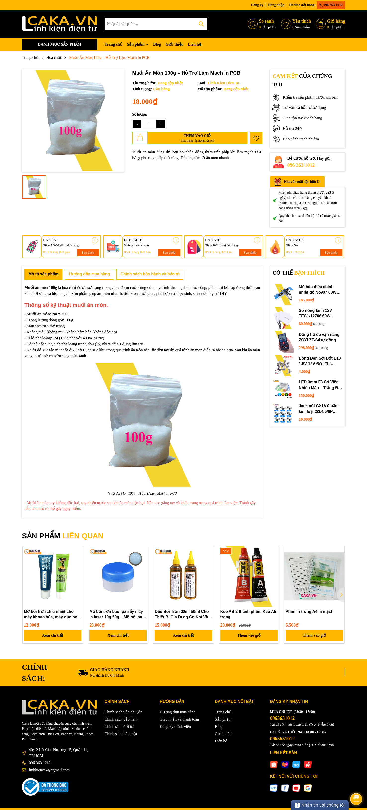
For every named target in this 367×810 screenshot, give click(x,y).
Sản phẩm (136, 44)
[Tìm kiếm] (201, 24)
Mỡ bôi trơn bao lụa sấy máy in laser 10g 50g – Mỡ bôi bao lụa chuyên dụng (117, 614)
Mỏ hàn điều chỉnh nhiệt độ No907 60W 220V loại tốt (317, 290)
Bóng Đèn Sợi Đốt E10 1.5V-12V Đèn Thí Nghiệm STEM (320, 361)
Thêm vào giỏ (249, 635)
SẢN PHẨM (62, 536)
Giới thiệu (175, 44)
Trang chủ (113, 44)
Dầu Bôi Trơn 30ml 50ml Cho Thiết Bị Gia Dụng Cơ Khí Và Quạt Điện (182, 614)
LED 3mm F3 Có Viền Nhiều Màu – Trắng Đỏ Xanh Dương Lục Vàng (320, 385)
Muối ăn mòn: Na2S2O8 (47, 314)
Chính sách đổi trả (120, 726)
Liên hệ (194, 44)
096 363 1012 (331, 5)
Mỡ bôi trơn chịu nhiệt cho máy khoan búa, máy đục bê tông (50, 614)
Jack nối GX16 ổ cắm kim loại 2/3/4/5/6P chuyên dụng (319, 409)
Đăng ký (257, 5)
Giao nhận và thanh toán (179, 719)
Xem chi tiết (52, 635)
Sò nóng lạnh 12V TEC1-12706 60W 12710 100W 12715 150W (316, 313)
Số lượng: (139, 114)
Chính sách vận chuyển (124, 712)
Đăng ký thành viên (175, 726)
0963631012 (282, 718)
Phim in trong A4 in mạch (309, 611)
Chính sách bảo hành (121, 719)
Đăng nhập (276, 5)
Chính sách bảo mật (121, 734)
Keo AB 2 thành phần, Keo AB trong (248, 614)
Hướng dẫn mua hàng (177, 712)
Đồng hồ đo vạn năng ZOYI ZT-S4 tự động (319, 337)
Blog (157, 44)
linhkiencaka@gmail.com (49, 770)
